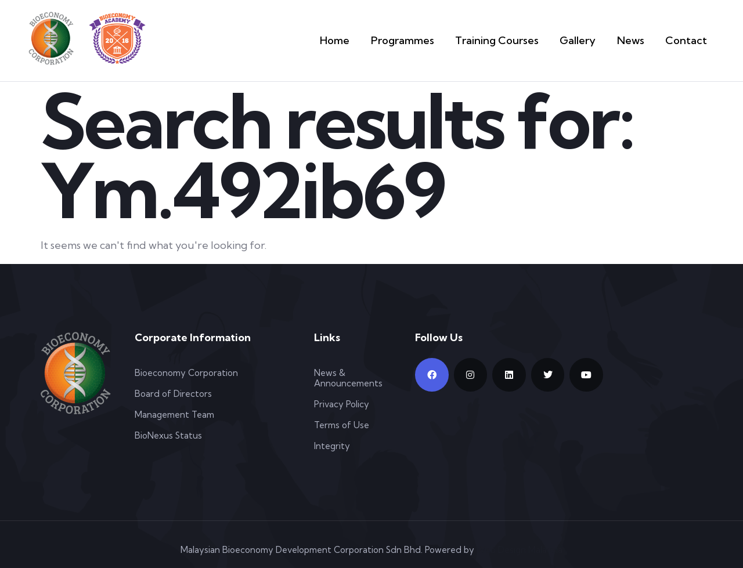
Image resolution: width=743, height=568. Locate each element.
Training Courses (511, 40)
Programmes (425, 40)
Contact (689, 40)
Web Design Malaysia (519, 549)
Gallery (585, 40)
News (636, 40)
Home (363, 40)
